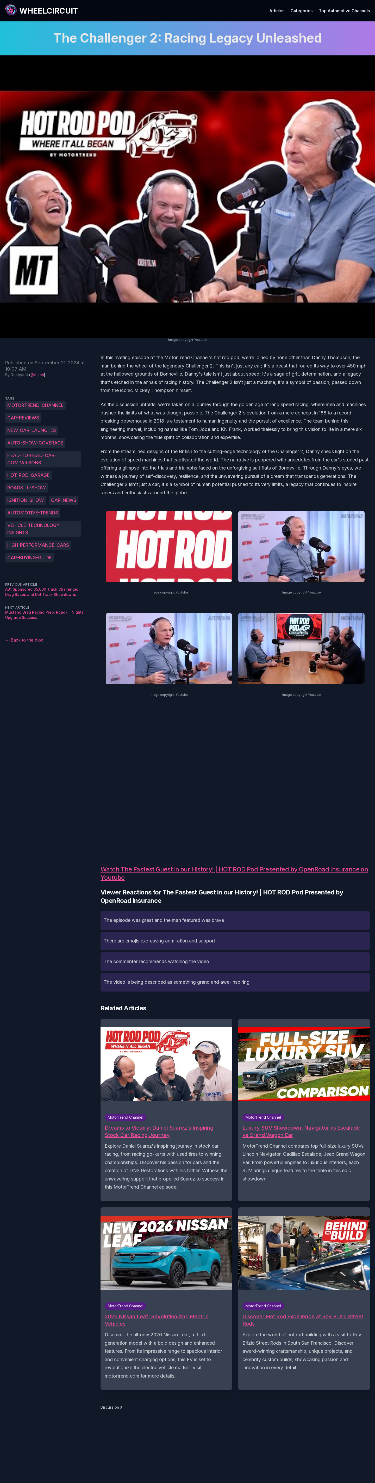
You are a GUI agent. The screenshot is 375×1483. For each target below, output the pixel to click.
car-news (63, 500)
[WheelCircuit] (41, 10)
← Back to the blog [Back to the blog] (24, 640)
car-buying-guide (29, 557)
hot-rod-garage (28, 475)
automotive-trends (32, 512)
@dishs (37, 374)
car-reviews (23, 417)
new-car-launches (31, 430)
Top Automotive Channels (344, 10)
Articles (276, 10)
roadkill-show (26, 487)
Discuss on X (112, 1407)
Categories (301, 10)
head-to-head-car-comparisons (32, 459)
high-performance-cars (38, 545)
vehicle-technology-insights (34, 529)
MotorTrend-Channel (35, 405)
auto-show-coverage (35, 443)
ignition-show (25, 500)
